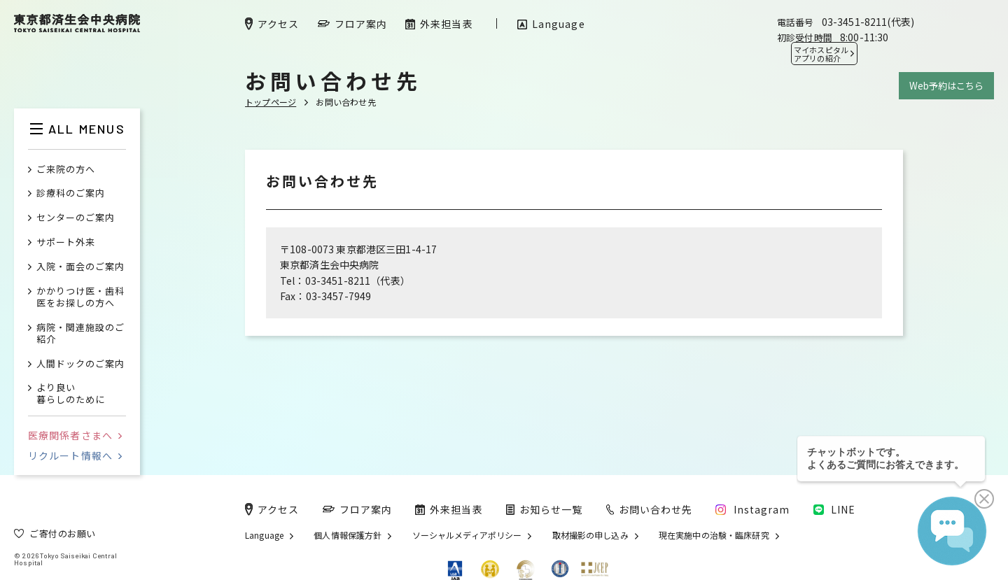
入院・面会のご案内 (80, 267)
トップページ (270, 102)
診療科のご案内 (70, 193)
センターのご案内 (75, 218)
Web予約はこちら (946, 85)
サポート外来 (65, 242)
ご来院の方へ (65, 170)
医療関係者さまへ (75, 435)
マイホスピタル (821, 54)
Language (264, 535)
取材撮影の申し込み (590, 535)
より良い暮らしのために (70, 394)
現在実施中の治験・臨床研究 (714, 535)
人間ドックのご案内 (80, 364)
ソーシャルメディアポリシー (467, 535)
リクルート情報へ (75, 455)
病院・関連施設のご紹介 (80, 334)
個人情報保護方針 (348, 535)
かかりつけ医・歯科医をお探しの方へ (80, 297)
